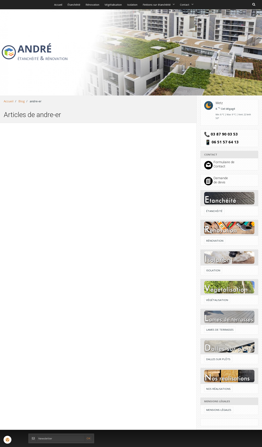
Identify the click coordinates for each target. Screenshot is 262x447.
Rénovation (92, 4)
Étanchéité (73, 4)
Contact (185, 4)
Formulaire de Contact (224, 164)
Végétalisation (113, 4)
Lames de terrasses (220, 329)
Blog (21, 101)
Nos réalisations (218, 388)
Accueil (58, 4)
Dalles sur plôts (218, 359)
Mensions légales (218, 410)
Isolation (132, 4)
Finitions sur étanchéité (157, 4)
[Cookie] (7, 440)
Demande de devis (221, 180)
